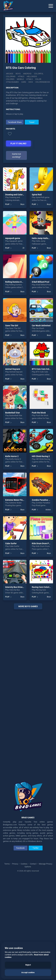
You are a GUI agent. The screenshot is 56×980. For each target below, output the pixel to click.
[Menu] (51, 6)
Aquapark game (12, 238)
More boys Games (28, 606)
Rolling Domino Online (15, 282)
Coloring (10, 76)
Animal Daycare (12, 369)
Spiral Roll (37, 194)
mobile (20, 79)
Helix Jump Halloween (42, 238)
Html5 (21, 76)
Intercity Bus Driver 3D (15, 587)
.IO (23, 248)
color (38, 79)
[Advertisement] (28, 693)
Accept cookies (28, 972)
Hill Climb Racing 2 (41, 456)
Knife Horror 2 (12, 456)
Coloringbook (42, 82)
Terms (7, 864)
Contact (33, 864)
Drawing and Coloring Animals (19, 194)
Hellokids (32, 76)
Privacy (15, 864)
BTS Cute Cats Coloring (43, 369)
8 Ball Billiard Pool (40, 282)
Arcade (9, 73)
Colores (10, 79)
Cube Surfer (11, 543)
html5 (29, 79)
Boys (18, 73)
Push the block (39, 412)
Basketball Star (12, 412)
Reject (28, 965)
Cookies (24, 864)
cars (23, 82)
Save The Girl (11, 325)
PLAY (7, 204)
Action (48, 510)
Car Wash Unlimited (41, 325)
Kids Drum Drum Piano (42, 543)
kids (31, 82)
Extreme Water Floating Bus (18, 500)
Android (27, 73)
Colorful (38, 73)
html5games (12, 82)
